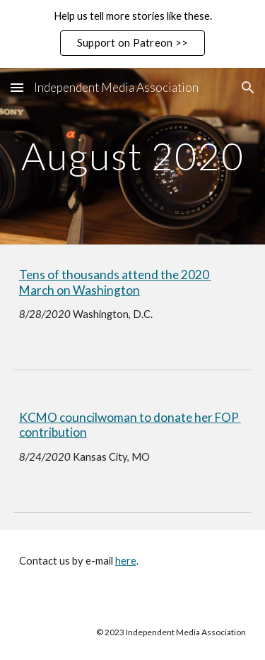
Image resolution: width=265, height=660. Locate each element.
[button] (17, 87)
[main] (132, 155)
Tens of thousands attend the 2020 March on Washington (115, 282)
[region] (132, 34)
